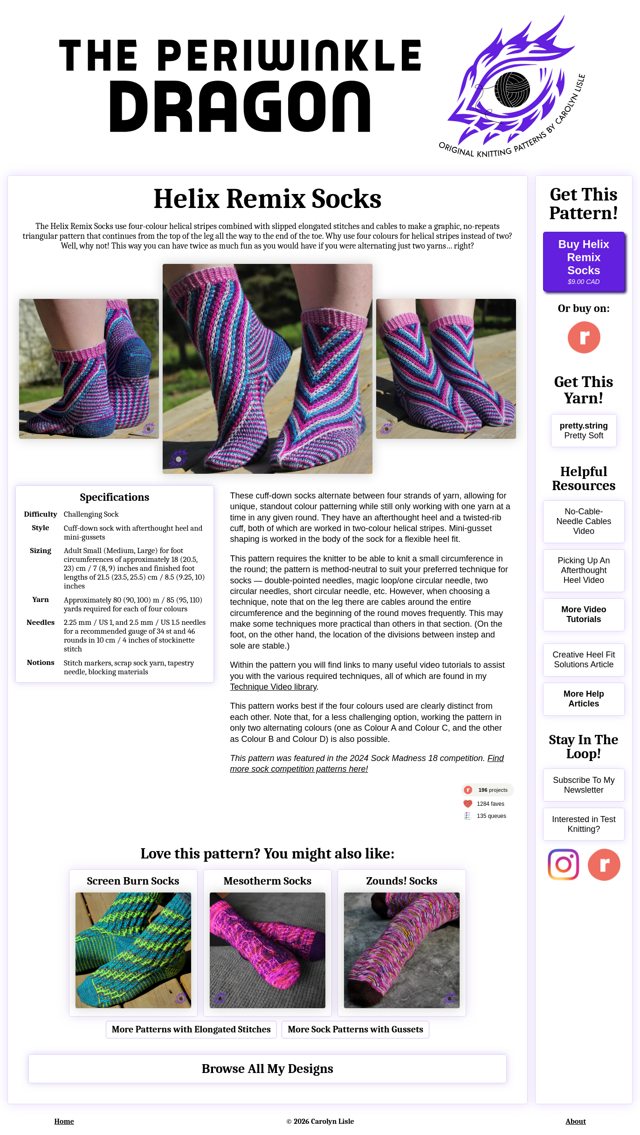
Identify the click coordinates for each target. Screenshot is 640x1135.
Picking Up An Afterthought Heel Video (583, 570)
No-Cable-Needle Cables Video (583, 521)
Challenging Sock (91, 514)
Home (64, 1121)
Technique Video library (273, 687)
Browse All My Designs (268, 1068)
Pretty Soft (584, 430)
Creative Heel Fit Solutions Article (583, 659)
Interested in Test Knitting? (584, 824)
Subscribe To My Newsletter (584, 785)
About (576, 1121)
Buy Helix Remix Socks (584, 261)
